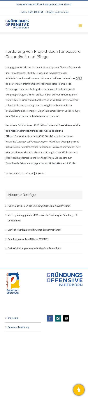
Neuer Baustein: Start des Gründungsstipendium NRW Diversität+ (39, 205)
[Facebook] (50, 318)
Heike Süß (14, 173)
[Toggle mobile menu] (80, 26)
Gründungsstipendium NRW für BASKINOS (28, 239)
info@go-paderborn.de (56, 12)
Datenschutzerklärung (18, 327)
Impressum (13, 317)
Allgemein (40, 173)
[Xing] (58, 318)
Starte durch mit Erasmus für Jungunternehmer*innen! (34, 229)
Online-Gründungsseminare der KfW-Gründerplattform (34, 248)
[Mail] (66, 318)
